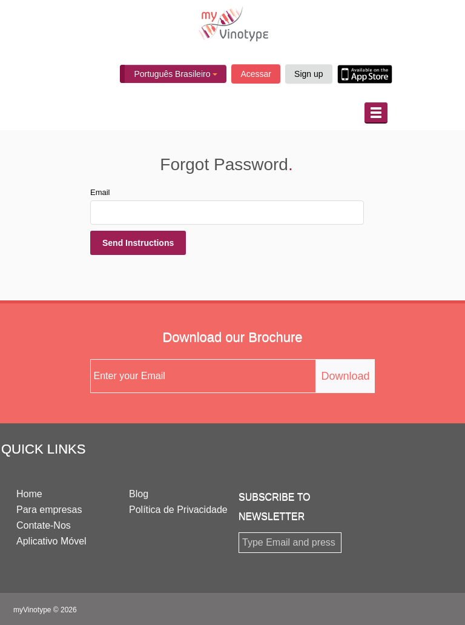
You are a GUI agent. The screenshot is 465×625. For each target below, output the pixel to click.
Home (29, 494)
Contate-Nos (43, 525)
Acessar (255, 74)
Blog (138, 494)
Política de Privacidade (178, 509)
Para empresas (49, 509)
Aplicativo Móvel (51, 541)
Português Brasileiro (175, 74)
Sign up (308, 74)
